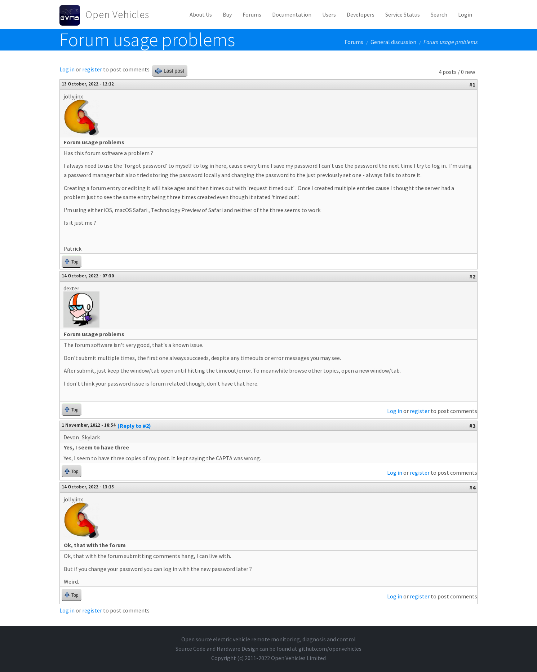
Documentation (291, 14)
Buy (227, 14)
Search (439, 14)
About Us (201, 14)
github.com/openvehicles (329, 648)
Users (329, 14)
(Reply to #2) (134, 425)
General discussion (393, 41)
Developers (360, 14)
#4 (472, 487)
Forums (252, 14)
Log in (67, 69)
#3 (472, 425)
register (92, 69)
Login (465, 14)
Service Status (402, 14)
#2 (472, 276)
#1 (472, 84)
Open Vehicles (117, 14)
